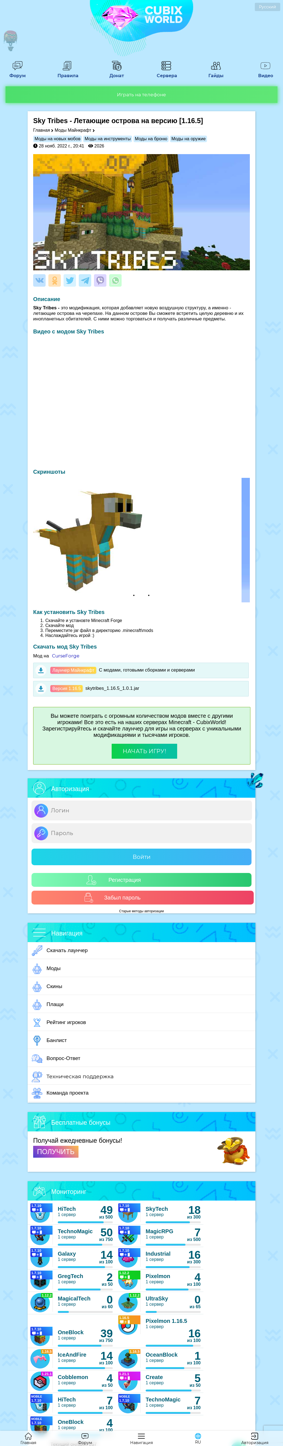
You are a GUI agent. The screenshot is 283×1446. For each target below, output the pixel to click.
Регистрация (114, 880)
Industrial (158, 1254)
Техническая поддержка (73, 1077)
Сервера (166, 73)
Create (154, 1377)
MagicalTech (74, 1298)
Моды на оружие (188, 138)
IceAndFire (72, 1355)
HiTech (67, 1209)
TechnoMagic (75, 1231)
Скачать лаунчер (60, 950)
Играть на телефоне (141, 94)
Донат (117, 73)
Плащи (48, 1004)
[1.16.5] (191, 121)
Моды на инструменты (108, 138)
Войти (142, 857)
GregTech (70, 1276)
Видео (265, 73)
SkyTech (157, 1209)
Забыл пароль (112, 898)
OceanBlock (162, 1355)
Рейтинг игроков (59, 1022)
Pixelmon (158, 1276)
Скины (47, 986)
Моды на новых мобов (57, 138)
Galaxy (67, 1254)
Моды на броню (151, 138)
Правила (67, 73)
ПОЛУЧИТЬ (56, 1151)
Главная (41, 130)
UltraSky (157, 1298)
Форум (17, 73)
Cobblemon (73, 1377)
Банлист (49, 1040)
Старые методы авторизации (141, 911)
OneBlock (70, 1332)
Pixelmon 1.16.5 (166, 1321)
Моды (46, 968)
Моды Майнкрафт (73, 130)
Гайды (216, 73)
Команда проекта (60, 1093)
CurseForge (65, 656)
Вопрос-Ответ (56, 1058)
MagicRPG (159, 1231)
